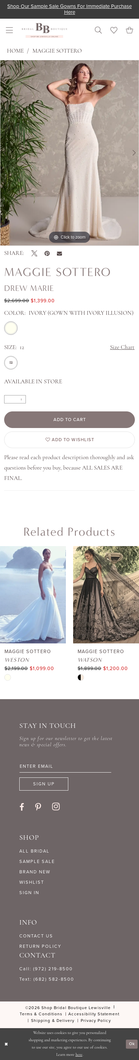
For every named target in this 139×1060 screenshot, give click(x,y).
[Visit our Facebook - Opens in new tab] (21, 807)
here (79, 1055)
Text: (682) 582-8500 (46, 979)
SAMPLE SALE (37, 861)
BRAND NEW (34, 872)
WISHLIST (31, 882)
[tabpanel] (69, 153)
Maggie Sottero (57, 51)
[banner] (44, 30)
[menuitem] (9, 30)
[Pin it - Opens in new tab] (47, 253)
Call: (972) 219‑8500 (46, 968)
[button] (9, 30)
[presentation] (33, 595)
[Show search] (99, 30)
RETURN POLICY (40, 946)
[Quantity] (15, 399)
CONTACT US (36, 936)
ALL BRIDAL (34, 851)
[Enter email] (65, 766)
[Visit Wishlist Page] (114, 30)
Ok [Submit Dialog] (132, 1044)
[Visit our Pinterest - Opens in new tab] (38, 807)
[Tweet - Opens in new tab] (34, 253)
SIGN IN (29, 892)
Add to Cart (69, 419)
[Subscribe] (43, 783)
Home (15, 51)
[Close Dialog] (6, 1044)
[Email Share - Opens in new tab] (59, 253)
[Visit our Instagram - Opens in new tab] (56, 806)
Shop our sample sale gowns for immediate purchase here (69, 9)
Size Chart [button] (122, 347)
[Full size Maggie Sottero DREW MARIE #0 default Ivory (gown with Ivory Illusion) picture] (69, 153)
